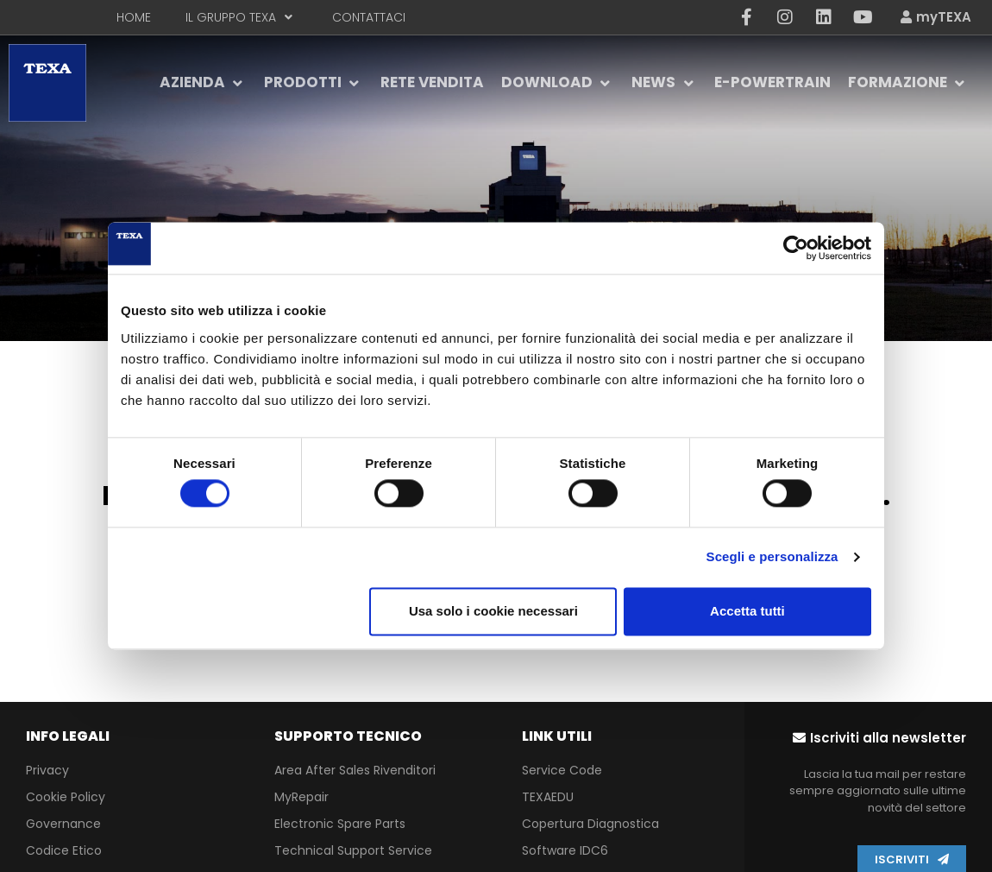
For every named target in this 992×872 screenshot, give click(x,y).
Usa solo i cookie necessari (493, 610)
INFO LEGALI (68, 736)
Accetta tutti (747, 610)
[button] (879, 737)
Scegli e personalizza (772, 557)
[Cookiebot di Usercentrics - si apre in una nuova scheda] (795, 248)
